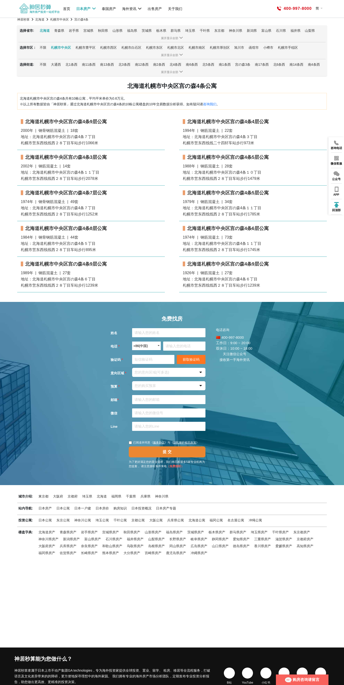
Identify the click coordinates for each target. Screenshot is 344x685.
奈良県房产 (89, 546)
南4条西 (314, 64)
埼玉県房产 (259, 532)
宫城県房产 (110, 532)
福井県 (295, 30)
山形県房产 (153, 532)
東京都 (43, 496)
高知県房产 (305, 546)
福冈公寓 (216, 520)
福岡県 (116, 496)
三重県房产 (262, 539)
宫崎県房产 (153, 553)
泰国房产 (109, 8)
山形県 (118, 30)
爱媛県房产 (283, 546)
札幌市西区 (108, 47)
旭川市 (239, 47)
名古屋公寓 (235, 520)
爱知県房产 (241, 539)
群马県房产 (238, 532)
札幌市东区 (154, 47)
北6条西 (279, 64)
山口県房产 (220, 546)
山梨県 (310, 30)
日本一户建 (82, 508)
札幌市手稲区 (288, 47)
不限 (43, 47)
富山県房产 (92, 539)
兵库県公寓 (175, 520)
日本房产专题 (166, 508)
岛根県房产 (156, 546)
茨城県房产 (195, 532)
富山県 (266, 30)
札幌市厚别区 (220, 47)
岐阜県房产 (199, 539)
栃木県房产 (217, 532)
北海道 (45, 30)
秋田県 (103, 30)
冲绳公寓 (255, 520)
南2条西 (159, 64)
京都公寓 (138, 520)
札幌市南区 (196, 47)
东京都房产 (301, 532)
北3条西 (124, 64)
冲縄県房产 (199, 553)
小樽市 (268, 47)
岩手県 (74, 30)
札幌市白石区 (131, 47)
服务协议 (159, 442)
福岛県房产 (174, 532)
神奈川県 (235, 30)
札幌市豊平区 (85, 47)
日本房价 (102, 508)
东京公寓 (63, 520)
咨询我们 (209, 104)
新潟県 (252, 30)
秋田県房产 (132, 532)
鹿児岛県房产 (176, 553)
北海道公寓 (196, 520)
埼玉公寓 (102, 520)
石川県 (281, 30)
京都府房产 (305, 539)
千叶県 (205, 30)
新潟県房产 (71, 539)
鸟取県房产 (135, 546)
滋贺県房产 (283, 539)
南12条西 (142, 64)
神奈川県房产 (48, 539)
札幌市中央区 (61, 47)
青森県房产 (68, 532)
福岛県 (132, 30)
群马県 (176, 30)
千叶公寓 (120, 520)
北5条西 (208, 64)
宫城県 (88, 30)
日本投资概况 (141, 508)
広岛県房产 (199, 546)
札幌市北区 (175, 47)
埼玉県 (190, 30)
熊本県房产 (110, 553)
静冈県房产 (220, 539)
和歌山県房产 (112, 546)
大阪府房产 (46, 546)
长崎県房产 (89, 553)
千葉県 (131, 496)
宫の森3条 (242, 64)
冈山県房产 (177, 546)
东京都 (219, 30)
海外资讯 (132, 8)
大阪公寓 (156, 520)
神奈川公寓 (82, 520)
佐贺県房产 (68, 553)
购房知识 (120, 508)
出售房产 (155, 8)
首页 (66, 8)
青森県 (59, 30)
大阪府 (58, 496)
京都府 (73, 496)
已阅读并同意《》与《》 (164, 442)
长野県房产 (177, 539)
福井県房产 (135, 539)
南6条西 (192, 64)
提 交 (167, 452)
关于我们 (175, 8)
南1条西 (225, 64)
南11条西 (89, 64)
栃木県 (161, 30)
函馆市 (254, 47)
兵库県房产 (68, 546)
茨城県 (147, 30)
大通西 (56, 64)
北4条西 (176, 64)
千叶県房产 (280, 532)
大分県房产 (132, 553)
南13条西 (107, 64)
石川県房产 (114, 539)
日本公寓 (63, 508)
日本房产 (86, 8)
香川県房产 (262, 546)
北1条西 (71, 64)
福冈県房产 (46, 553)
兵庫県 (145, 496)
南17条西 (262, 64)
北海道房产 (46, 532)
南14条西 (296, 64)
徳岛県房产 (241, 546)
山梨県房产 (156, 539)
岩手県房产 (89, 532)
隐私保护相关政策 (184, 442)
